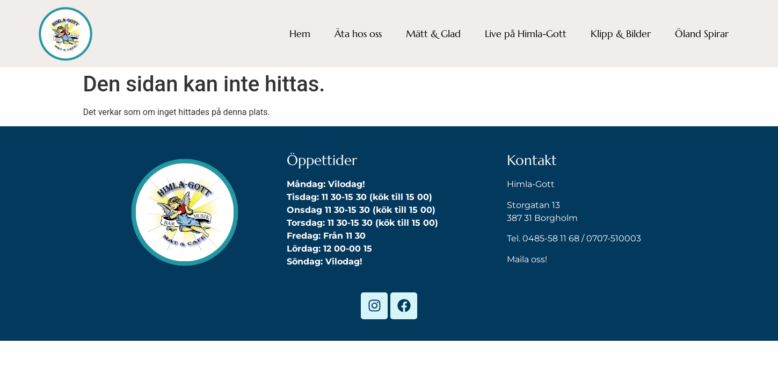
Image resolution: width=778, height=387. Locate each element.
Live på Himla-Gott (525, 33)
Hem (299, 33)
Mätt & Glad (433, 33)
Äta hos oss (358, 33)
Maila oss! (527, 259)
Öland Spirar (702, 33)
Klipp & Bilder (621, 33)
